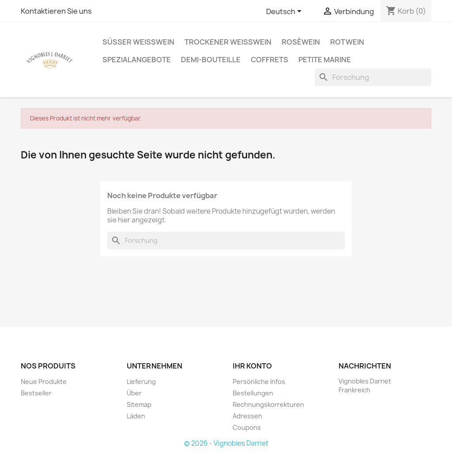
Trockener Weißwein (228, 42)
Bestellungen (253, 393)
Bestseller (36, 393)
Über (134, 393)
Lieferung (141, 381)
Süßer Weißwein (138, 42)
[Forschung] (373, 77)
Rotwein (347, 42)
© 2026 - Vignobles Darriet (226, 443)
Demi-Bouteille (211, 59)
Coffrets (269, 59)
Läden (136, 416)
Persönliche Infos (259, 381)
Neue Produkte (44, 381)
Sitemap (139, 404)
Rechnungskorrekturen (268, 404)
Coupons (247, 427)
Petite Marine (324, 59)
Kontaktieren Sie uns (56, 11)
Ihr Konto (252, 366)
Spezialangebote (136, 59)
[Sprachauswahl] (285, 12)
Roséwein (301, 42)
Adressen (247, 416)
